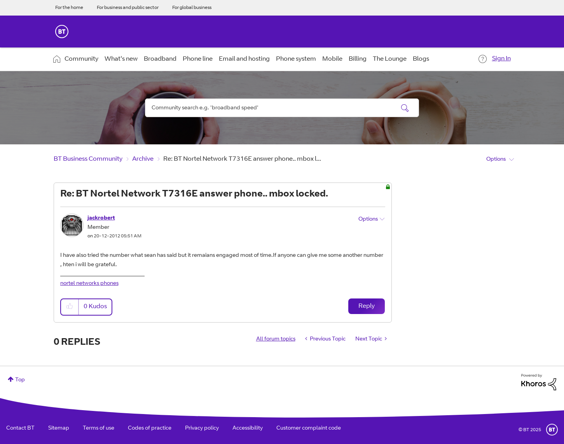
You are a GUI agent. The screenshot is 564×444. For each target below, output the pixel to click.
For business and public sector (128, 7)
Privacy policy (202, 428)
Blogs (421, 59)
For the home (69, 7)
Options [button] (496, 159)
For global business (191, 7)
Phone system (296, 59)
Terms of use (98, 428)
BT (552, 429)
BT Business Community (88, 159)
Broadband (160, 59)
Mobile (332, 59)
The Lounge (390, 59)
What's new (121, 59)
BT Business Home (61, 31)
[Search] (282, 107)
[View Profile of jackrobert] (101, 218)
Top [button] (20, 380)
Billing (358, 59)
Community (81, 59)
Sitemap (58, 428)
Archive (143, 159)
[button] (70, 306)
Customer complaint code (308, 428)
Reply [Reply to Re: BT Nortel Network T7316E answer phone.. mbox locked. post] (366, 306)
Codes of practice (149, 428)
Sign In (501, 59)
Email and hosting (244, 59)
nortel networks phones (89, 283)
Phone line (198, 59)
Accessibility (247, 428)
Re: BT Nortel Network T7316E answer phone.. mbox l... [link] (242, 159)
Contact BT (20, 428)
